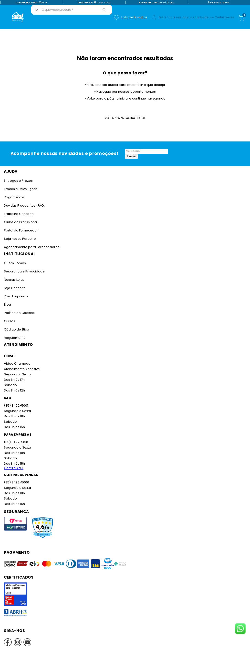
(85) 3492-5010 (16, 442)
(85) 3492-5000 (16, 482)
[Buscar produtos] (104, 9)
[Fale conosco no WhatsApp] (240, 629)
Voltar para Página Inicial (125, 118)
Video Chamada (17, 363)
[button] (36, 9)
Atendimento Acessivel (22, 369)
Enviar (131, 156)
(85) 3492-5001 (16, 405)
